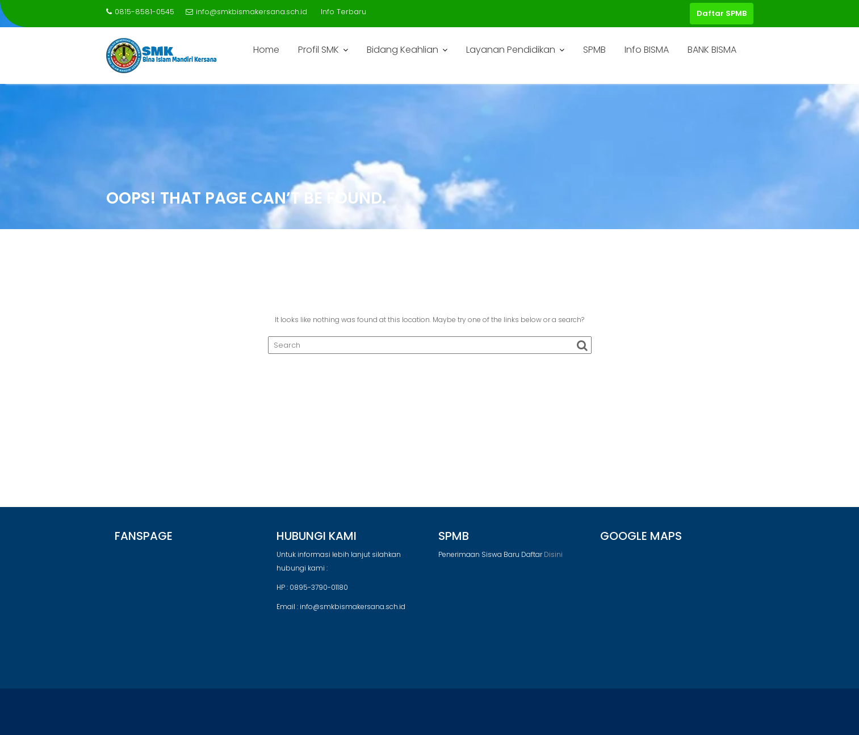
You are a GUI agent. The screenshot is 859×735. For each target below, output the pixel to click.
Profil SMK (318, 49)
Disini (553, 554)
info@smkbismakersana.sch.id (246, 11)
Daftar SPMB (722, 13)
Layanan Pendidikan (510, 49)
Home (266, 49)
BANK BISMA (712, 49)
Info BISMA (647, 49)
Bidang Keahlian (402, 49)
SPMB (594, 49)
